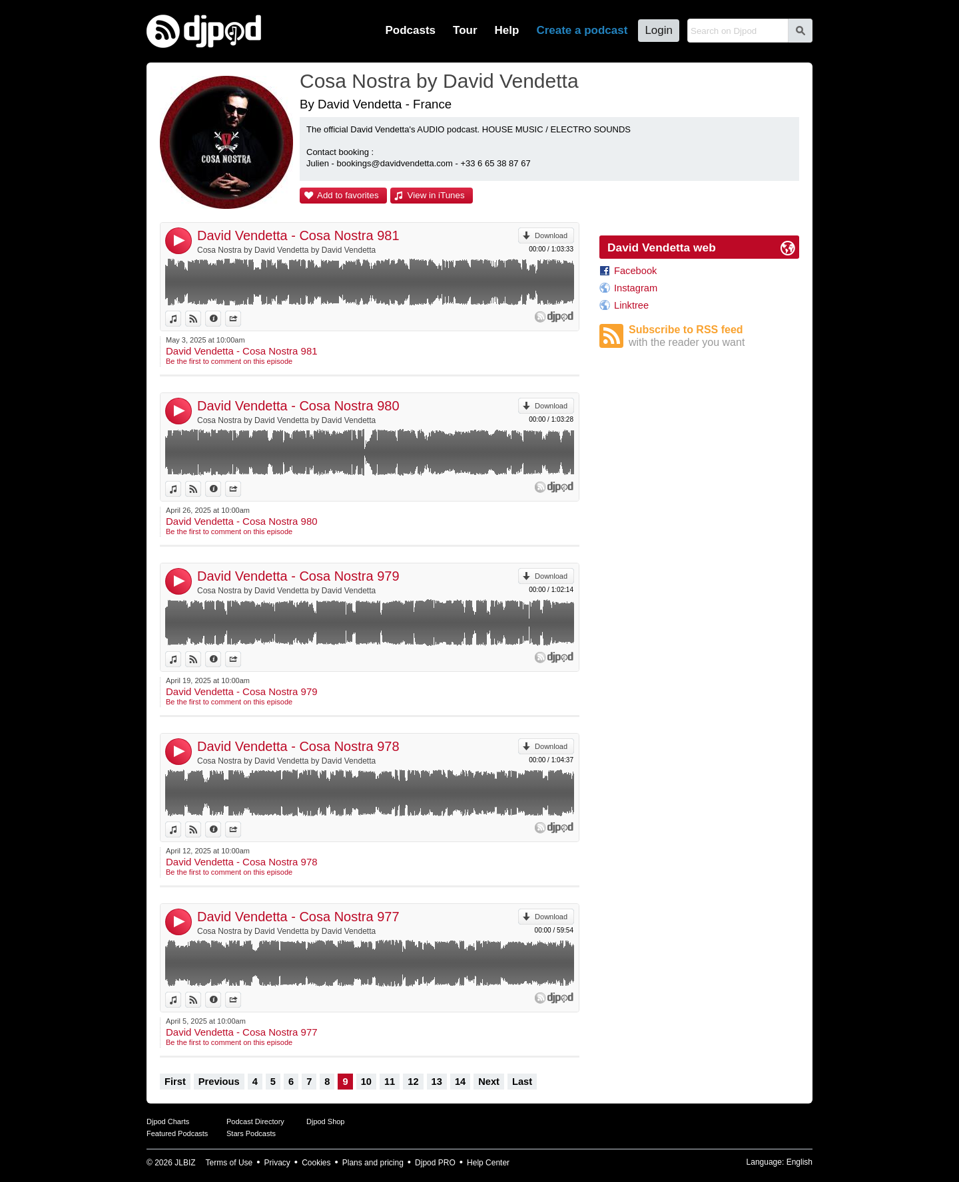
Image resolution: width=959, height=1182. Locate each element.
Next (488, 1081)
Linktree (631, 305)
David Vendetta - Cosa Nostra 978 (298, 746)
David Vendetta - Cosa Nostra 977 (298, 916)
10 (366, 1081)
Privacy (277, 1162)
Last (522, 1081)
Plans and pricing (373, 1162)
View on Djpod (200, 319)
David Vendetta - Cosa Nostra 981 (298, 235)
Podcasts (410, 30)
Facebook (635, 270)
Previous (219, 1081)
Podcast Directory (255, 1121)
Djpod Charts (168, 1121)
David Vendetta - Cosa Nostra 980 (298, 405)
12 (413, 1081)
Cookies (316, 1162)
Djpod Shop (325, 1121)
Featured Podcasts (177, 1133)
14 (460, 1081)
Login (659, 30)
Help (507, 30)
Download (551, 235)
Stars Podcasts (251, 1133)
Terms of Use (229, 1162)
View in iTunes (436, 195)
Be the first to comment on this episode (229, 361)
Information (220, 319)
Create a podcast (581, 30)
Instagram (635, 288)
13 (437, 1081)
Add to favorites (348, 195)
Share (240, 319)
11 (389, 1081)
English (799, 1162)
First (175, 1081)
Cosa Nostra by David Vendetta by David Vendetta (286, 250)
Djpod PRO (435, 1162)
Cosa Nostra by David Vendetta (439, 81)
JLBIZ (184, 1162)
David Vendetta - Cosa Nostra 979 (298, 576)
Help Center (488, 1162)
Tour (465, 30)
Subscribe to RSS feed (714, 336)
